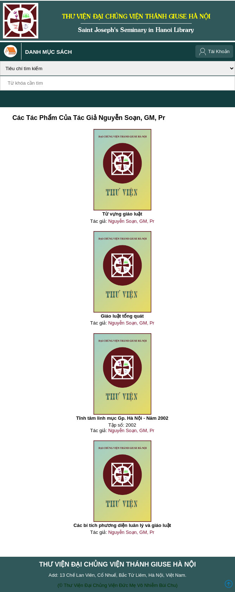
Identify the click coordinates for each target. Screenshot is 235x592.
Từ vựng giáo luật (122, 214)
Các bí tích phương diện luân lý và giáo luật (122, 525)
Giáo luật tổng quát (122, 316)
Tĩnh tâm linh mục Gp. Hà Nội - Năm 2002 (122, 418)
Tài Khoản (219, 51)
